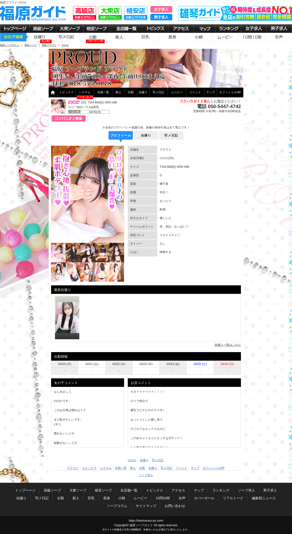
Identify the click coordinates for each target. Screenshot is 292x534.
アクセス (178, 490)
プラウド (73, 468)
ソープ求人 (145, 475)
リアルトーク (233, 498)
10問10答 (163, 498)
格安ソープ (103, 490)
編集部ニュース (264, 498)
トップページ (25, 490)
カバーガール (204, 498)
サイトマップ (146, 506)
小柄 (121, 498)
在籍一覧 (103, 92)
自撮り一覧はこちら (228, 345)
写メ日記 (158, 92)
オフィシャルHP (230, 92)
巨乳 (91, 498)
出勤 (131, 92)
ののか (74, 102)
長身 (106, 498)
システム (85, 92)
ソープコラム (117, 506)
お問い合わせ (175, 506)
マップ (210, 92)
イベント (195, 92)
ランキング (220, 490)
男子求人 (270, 490)
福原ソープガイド (141, 525)
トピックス (66, 92)
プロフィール (120, 135)
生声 (182, 498)
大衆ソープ (77, 490)
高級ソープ (52, 490)
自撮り (143, 92)
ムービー (177, 92)
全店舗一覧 (128, 490)
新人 (118, 92)
